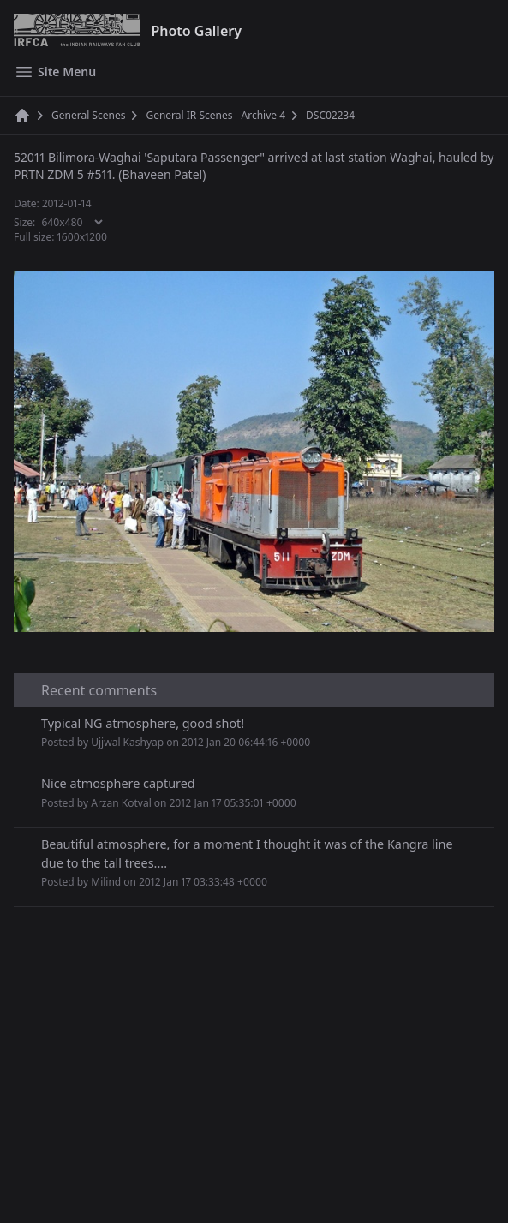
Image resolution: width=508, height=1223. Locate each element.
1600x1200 (82, 237)
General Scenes (88, 115)
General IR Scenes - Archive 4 (215, 115)
